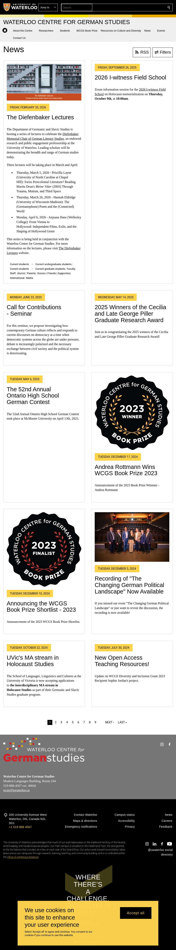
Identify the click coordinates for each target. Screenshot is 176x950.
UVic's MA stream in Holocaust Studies (33, 660)
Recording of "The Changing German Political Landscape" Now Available (129, 585)
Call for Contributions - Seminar (34, 310)
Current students (19, 264)
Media (29, 277)
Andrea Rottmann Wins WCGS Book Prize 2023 (126, 470)
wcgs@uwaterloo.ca (16, 790)
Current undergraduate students (53, 264)
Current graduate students (50, 268)
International (17, 277)
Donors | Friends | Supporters (53, 273)
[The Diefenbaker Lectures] (44, 82)
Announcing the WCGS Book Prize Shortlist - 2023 (41, 606)
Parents (31, 273)
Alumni (21, 273)
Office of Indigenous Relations (23, 857)
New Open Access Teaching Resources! (122, 660)
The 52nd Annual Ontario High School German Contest (33, 395)
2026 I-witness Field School (130, 77)
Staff (12, 273)
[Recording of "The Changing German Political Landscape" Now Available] (132, 537)
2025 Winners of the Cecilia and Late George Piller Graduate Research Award (130, 313)
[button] (139, 7)
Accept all (135, 913)
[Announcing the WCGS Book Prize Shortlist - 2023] (44, 549)
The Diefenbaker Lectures (40, 117)
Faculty (71, 268)
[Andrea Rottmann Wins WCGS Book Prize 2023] (132, 413)
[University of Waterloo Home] (20, 7)
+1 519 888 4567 (20, 827)
